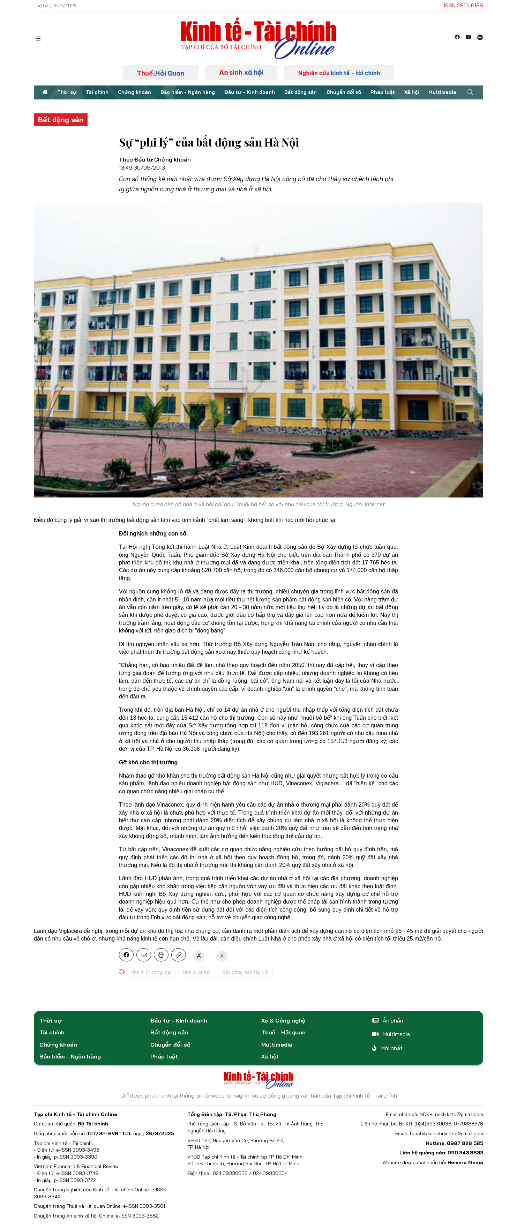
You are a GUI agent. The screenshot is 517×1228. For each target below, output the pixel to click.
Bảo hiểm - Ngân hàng (187, 92)
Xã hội (411, 92)
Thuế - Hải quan (283, 1032)
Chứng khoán (134, 92)
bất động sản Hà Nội (245, 972)
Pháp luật (382, 92)
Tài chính (97, 92)
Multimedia (442, 92)
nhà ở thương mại (151, 972)
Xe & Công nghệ (283, 1020)
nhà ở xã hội (197, 972)
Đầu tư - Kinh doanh (249, 92)
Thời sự (66, 92)
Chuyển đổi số (344, 92)
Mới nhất (387, 1047)
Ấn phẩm (388, 1020)
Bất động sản (300, 92)
